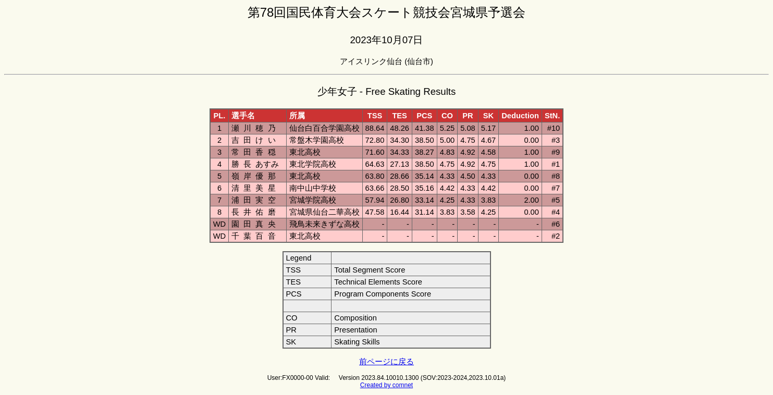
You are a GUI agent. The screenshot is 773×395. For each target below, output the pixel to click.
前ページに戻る (386, 361)
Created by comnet (386, 385)
